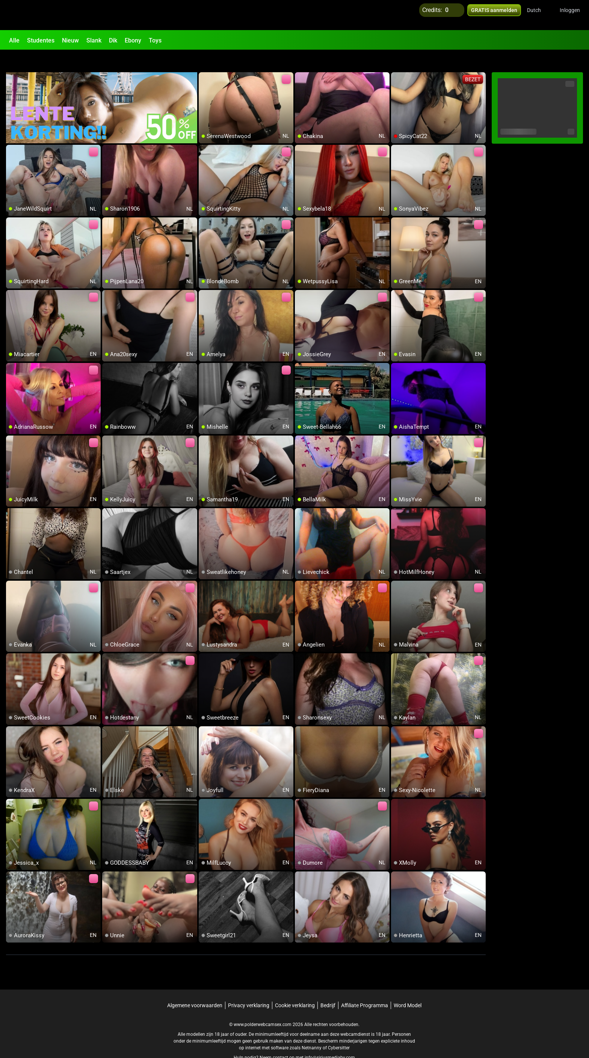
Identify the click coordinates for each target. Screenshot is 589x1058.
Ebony (133, 40)
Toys (155, 40)
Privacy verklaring (248, 987)
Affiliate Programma (364, 987)
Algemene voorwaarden (194, 987)
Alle (14, 40)
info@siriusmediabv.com (330, 1039)
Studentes (40, 40)
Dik (113, 40)
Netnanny (312, 1029)
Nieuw (70, 40)
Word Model (407, 987)
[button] (539, 15)
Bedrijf (327, 987)
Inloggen (570, 15)
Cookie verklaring (295, 987)
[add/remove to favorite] (204, 60)
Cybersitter (339, 1029)
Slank (93, 40)
